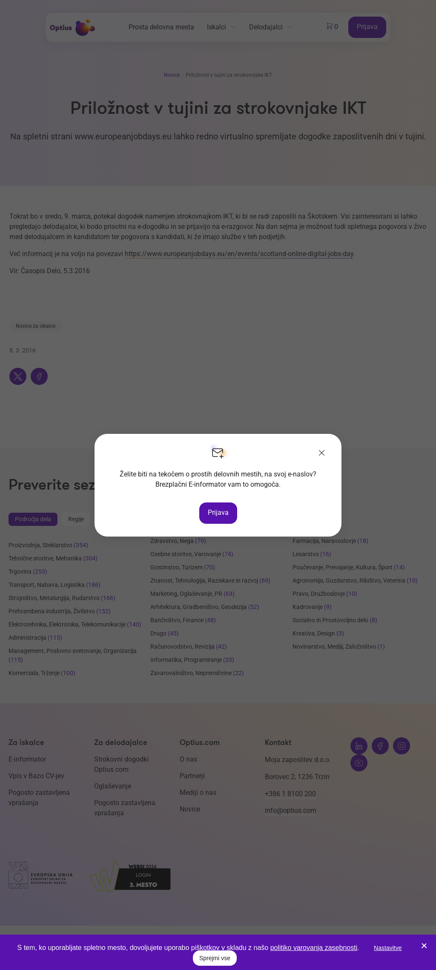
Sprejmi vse (214, 958)
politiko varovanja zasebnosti (314, 947)
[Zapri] (322, 453)
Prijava (218, 512)
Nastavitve (388, 947)
